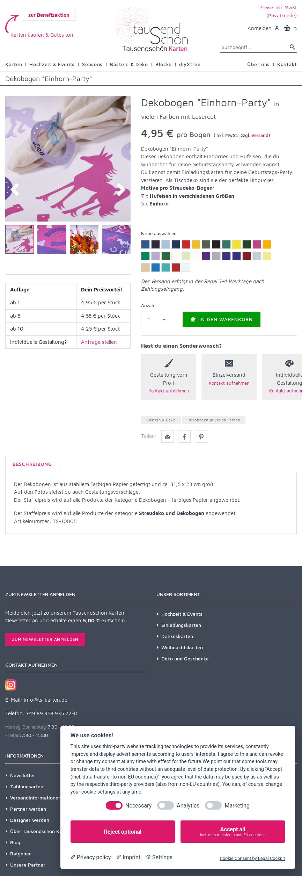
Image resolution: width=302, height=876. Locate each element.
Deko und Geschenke (185, 658)
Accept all (232, 832)
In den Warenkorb (221, 319)
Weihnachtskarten (182, 647)
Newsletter (22, 775)
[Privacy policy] (91, 857)
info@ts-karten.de (45, 700)
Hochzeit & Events (181, 614)
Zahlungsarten (26, 786)
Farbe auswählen (159, 233)
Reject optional (122, 831)
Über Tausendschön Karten (41, 831)
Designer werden (29, 820)
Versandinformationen (35, 798)
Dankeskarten (177, 636)
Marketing (236, 805)
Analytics (188, 805)
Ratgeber (20, 853)
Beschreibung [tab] (32, 464)
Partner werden (28, 809)
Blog (15, 842)
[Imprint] (128, 857)
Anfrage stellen (99, 342)
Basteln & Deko (160, 420)
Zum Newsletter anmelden (45, 639)
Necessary (138, 805)
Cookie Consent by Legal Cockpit (252, 858)
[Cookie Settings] (159, 857)
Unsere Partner (27, 865)
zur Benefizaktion (48, 15)
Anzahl (148, 305)
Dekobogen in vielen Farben (214, 420)
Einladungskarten (181, 625)
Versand (259, 135)
